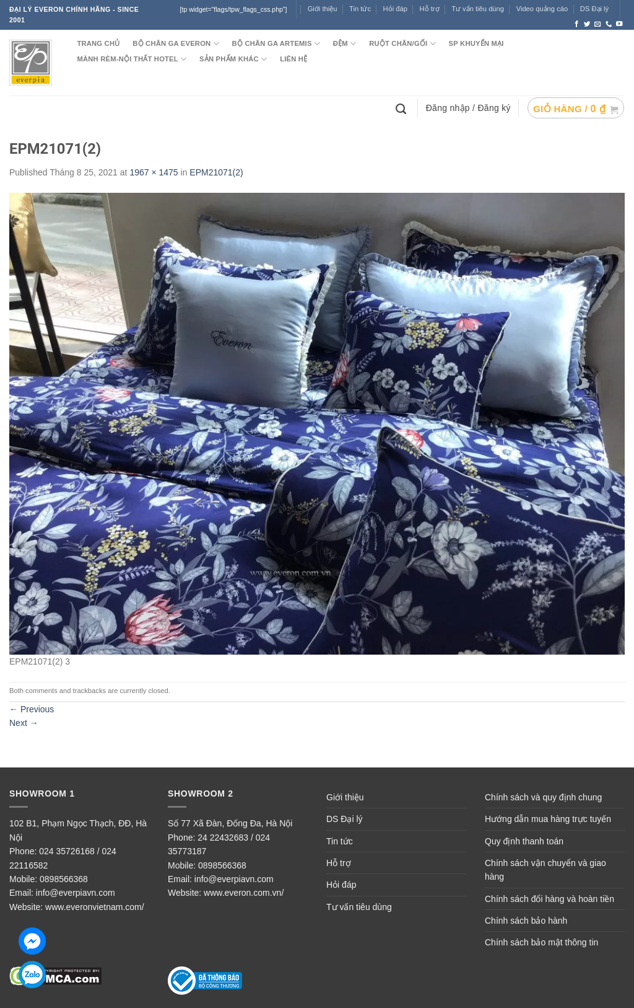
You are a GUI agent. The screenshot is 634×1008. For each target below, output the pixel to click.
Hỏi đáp (341, 885)
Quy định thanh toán (524, 841)
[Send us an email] (597, 24)
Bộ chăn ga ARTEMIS (276, 44)
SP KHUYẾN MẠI (476, 43)
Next (23, 723)
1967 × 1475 (153, 172)
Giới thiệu (322, 8)
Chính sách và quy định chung (543, 797)
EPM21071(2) (216, 172)
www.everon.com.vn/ (244, 893)
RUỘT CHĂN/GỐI (402, 44)
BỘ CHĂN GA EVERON (175, 44)
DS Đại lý (594, 8)
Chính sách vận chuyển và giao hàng (545, 870)
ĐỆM (345, 44)
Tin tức (360, 8)
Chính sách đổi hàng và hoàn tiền (549, 899)
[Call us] (609, 24)
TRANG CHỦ (98, 43)
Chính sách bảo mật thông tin (541, 942)
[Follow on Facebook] (576, 24)
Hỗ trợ (430, 8)
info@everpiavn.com (75, 893)
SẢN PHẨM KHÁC (233, 59)
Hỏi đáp (395, 8)
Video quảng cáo (542, 8)
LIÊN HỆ (293, 59)
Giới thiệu (345, 797)
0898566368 (64, 879)
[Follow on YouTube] (619, 24)
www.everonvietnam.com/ (94, 907)
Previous (31, 709)
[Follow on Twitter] (587, 24)
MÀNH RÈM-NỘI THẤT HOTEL (131, 59)
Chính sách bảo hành (526, 921)
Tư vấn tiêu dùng (477, 8)
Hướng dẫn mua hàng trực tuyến (548, 819)
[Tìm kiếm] (402, 107)
